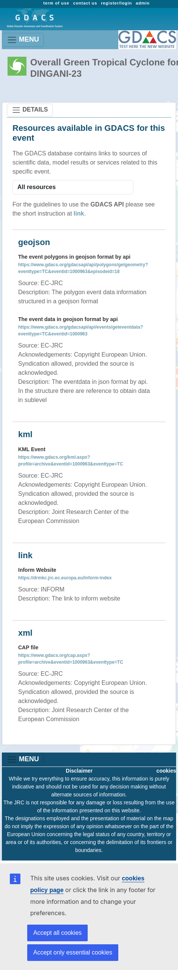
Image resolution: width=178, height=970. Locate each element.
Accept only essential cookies (72, 952)
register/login (116, 3)
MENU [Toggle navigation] (23, 40)
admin (143, 3)
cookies (166, 771)
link (79, 213)
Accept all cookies (57, 933)
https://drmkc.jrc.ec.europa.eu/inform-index (64, 577)
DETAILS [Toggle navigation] (30, 110)
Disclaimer (79, 771)
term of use (56, 3)
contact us (85, 3)
